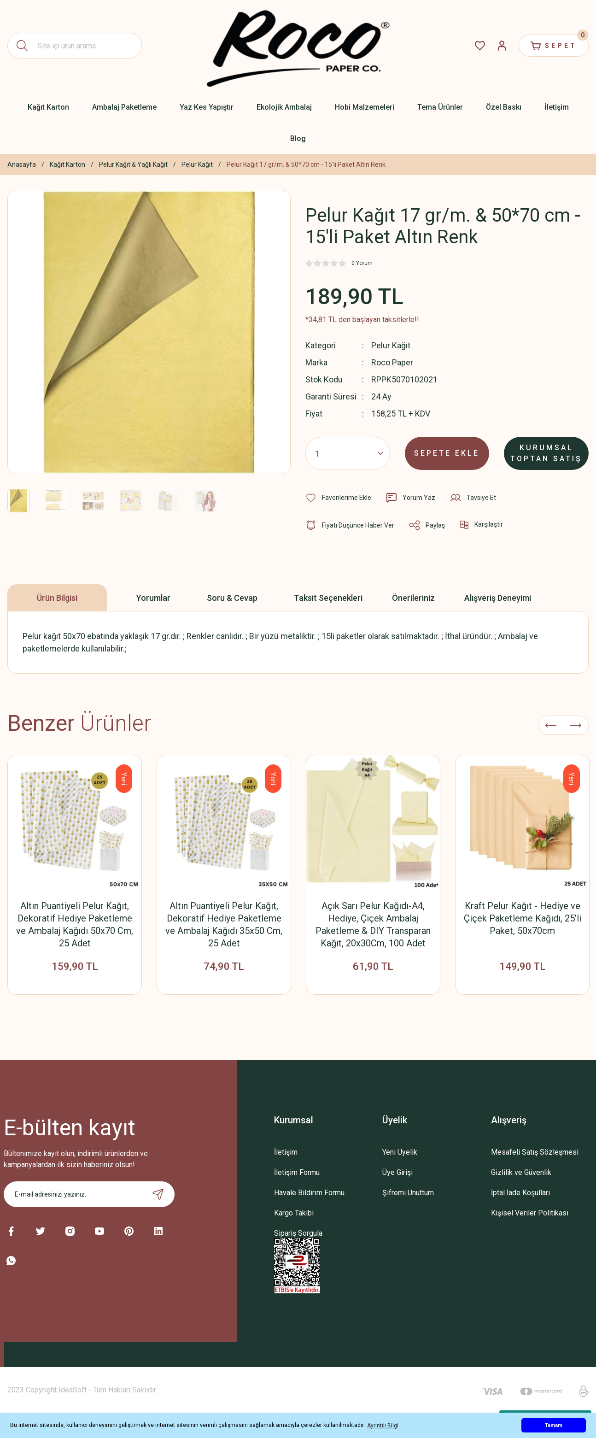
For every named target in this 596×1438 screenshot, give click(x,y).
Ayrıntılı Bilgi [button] (382, 1425)
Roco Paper (392, 362)
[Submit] (158, 1194)
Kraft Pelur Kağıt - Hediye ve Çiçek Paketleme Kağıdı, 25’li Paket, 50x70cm (522, 918)
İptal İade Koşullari (520, 1192)
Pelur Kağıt (390, 345)
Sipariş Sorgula (298, 1233)
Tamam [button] (553, 1425)
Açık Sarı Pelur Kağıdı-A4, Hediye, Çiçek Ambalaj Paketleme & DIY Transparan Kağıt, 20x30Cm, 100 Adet (373, 924)
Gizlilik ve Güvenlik (521, 1172)
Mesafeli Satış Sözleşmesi (534, 1152)
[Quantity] (347, 453)
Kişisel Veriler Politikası (529, 1213)
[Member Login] (502, 46)
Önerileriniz (413, 598)
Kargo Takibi (294, 1213)
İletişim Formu (297, 1172)
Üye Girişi (397, 1172)
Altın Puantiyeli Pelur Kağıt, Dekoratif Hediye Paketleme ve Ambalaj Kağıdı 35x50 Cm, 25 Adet (223, 924)
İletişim (286, 1152)
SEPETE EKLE (446, 453)
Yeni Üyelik (399, 1152)
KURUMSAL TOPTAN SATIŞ (546, 453)
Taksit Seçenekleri (328, 598)
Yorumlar (153, 598)
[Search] (74, 46)
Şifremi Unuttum (408, 1192)
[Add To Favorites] (338, 497)
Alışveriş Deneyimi (497, 598)
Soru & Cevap (232, 598)
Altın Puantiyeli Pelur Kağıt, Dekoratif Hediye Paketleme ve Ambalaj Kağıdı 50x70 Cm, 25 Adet (74, 924)
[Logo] (298, 45)
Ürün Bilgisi (57, 598)
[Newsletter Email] (89, 1194)
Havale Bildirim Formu (309, 1192)
